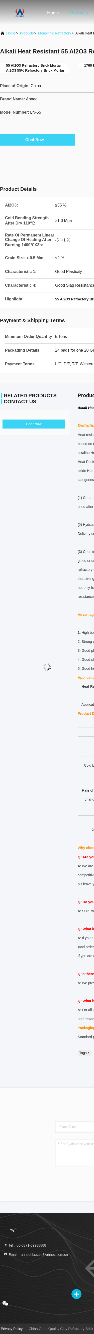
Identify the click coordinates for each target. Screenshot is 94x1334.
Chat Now (37, 139)
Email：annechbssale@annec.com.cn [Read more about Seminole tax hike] (36, 1255)
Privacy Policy (12, 1329)
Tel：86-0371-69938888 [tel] (25, 1245)
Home (53, 12)
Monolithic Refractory (54, 33)
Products (79, 12)
